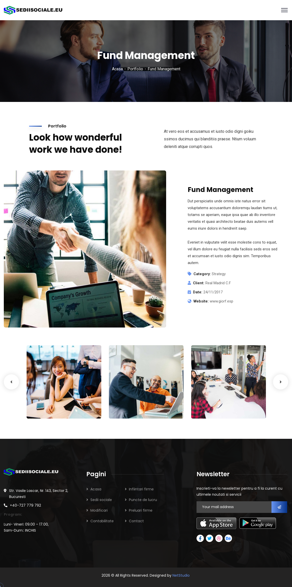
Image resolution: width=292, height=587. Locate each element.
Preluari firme (140, 510)
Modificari (99, 510)
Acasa (117, 69)
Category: (202, 274)
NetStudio (181, 575)
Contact (136, 521)
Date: (197, 292)
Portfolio (135, 69)
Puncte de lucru (143, 499)
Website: (201, 301)
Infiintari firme (141, 489)
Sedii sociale (101, 499)
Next (280, 381)
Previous (11, 381)
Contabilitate (102, 521)
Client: (198, 283)
